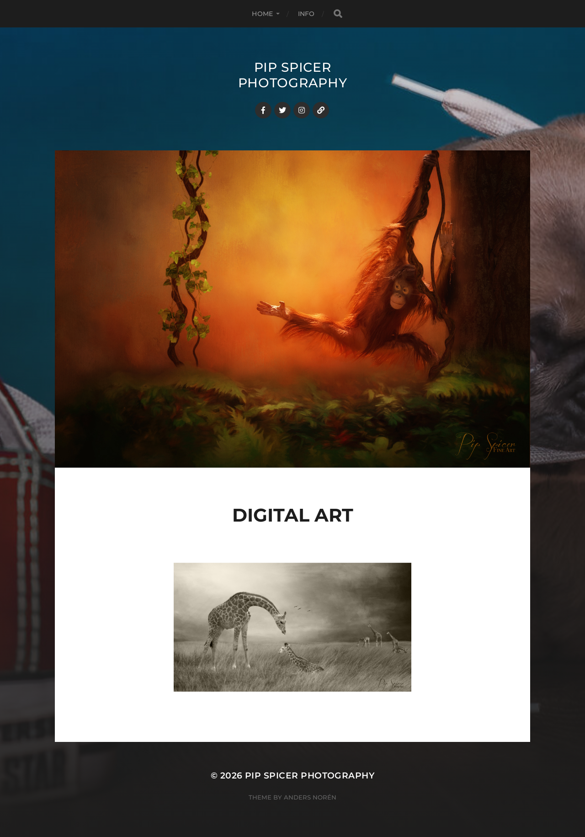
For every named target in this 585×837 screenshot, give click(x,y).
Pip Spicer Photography (292, 75)
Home (262, 14)
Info (306, 14)
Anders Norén (310, 797)
